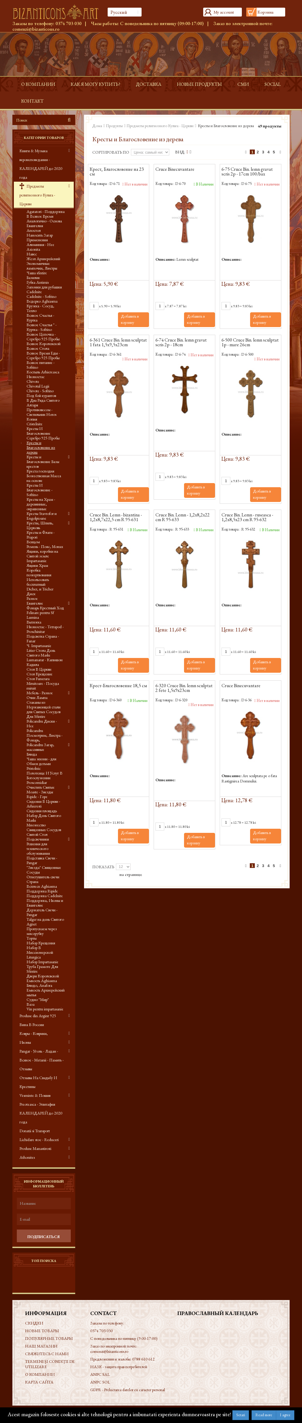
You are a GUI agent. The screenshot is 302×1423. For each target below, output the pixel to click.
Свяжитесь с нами (46, 1353)
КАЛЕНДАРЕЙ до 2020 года (40, 1117)
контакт (32, 101)
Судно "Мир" (38, 999)
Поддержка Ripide (42, 891)
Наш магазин (41, 1346)
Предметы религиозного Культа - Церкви (37, 194)
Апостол (34, 230)
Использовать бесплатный (38, 582)
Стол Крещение (39, 674)
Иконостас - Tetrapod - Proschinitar (45, 629)
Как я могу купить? (95, 84)
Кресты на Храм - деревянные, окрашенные (41, 504)
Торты (32, 938)
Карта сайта (39, 1382)
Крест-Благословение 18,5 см (118, 686)
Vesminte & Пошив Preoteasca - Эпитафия (37, 1100)
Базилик (33, 277)
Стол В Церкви (39, 669)
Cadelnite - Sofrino (41, 296)
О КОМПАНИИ (38, 84)
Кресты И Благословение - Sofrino (39, 490)
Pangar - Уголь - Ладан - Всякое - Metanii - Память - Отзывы (41, 1059)
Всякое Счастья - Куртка (40, 317)
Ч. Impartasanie (39, 645)
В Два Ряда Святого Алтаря (43, 402)
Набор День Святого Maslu (44, 818)
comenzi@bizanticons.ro (36, 29)
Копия (32, 419)
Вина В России (31, 1024)
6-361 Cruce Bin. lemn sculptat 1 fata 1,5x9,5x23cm (118, 343)
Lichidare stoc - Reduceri (39, 1139)
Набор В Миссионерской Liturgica (40, 952)
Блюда (32, 754)
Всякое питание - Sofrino (41, 365)
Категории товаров (44, 137)
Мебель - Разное (40, 692)
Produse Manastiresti (35, 1148)
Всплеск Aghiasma (42, 886)
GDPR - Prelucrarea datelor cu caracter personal (127, 1389)
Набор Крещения (41, 943)
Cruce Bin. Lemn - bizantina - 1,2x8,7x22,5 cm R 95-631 (116, 518)
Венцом (33, 541)
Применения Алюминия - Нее (40, 242)
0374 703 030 (68, 23)
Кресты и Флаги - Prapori (41, 534)
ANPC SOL (100, 1382)
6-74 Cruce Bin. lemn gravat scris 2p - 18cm (181, 343)
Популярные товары (49, 1338)
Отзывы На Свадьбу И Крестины (38, 1082)
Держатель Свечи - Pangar (42, 912)
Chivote (33, 381)
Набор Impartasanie (42, 961)
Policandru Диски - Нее (42, 723)
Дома (97, 125)
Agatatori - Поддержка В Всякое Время (46, 214)
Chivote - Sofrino (40, 390)
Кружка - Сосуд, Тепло (40, 308)
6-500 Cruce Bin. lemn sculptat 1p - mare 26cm (250, 343)
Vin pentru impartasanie (45, 1009)
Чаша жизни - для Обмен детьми (41, 761)
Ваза (31, 1004)
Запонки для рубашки (44, 287)
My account (224, 12)
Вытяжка (34, 622)
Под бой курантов (41, 395)
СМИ (243, 84)
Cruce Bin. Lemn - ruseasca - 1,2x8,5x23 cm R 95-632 (247, 518)
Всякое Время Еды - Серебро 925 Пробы (43, 355)
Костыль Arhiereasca (43, 372)
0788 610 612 (143, 1359)
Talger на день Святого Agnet (45, 921)
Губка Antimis (38, 282)
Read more (263, 1414)
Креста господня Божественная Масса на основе (44, 476)
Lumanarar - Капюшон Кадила (45, 662)
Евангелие (35, 603)
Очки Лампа (37, 697)
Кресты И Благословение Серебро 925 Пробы (43, 433)
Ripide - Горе (37, 796)
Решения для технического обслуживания (38, 848)
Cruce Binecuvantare (174, 169)
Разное (32, 598)
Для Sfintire (36, 716)
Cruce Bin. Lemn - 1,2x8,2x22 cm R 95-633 (182, 518)
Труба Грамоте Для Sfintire (42, 969)
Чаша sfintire (37, 272)
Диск (31, 593)
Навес (32, 254)
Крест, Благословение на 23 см (117, 172)
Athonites (27, 1157)
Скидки (34, 1323)
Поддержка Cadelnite (45, 895)
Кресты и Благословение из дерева (41, 447)
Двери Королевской (43, 976)
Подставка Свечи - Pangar (42, 860)
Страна (32, 881)
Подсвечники (38, 839)
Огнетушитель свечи (43, 876)
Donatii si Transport (34, 1130)
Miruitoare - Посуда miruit (43, 685)
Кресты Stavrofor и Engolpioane (42, 516)
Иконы (25, 1042)
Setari (240, 1414)
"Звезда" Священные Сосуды (44, 869)
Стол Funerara (38, 678)
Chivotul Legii (38, 386)
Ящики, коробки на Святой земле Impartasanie (42, 556)
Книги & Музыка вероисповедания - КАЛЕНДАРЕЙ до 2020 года (40, 164)
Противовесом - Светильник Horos (41, 412)
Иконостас (36, 376)
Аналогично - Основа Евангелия (44, 223)
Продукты (114, 125)
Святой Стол (37, 834)
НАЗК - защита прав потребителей (118, 1366)
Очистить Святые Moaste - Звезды (41, 789)
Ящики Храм (37, 565)
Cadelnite (34, 291)
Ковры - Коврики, (33, 1033)
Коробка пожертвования (39, 572)
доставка (148, 84)
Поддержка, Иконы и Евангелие (45, 902)
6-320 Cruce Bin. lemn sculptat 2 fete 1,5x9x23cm (184, 688)
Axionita (33, 249)
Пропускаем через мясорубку (42, 931)
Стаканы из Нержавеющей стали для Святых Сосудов (43, 707)
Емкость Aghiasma (42, 980)
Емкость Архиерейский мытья (46, 992)
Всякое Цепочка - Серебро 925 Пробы (43, 336)
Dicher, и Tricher (40, 589)
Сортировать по (110, 152)
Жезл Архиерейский (43, 258)
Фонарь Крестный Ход (45, 607)
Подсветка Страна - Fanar (43, 638)
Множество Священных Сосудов (44, 827)
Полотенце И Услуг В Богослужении (45, 775)
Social (273, 84)
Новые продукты (199, 84)
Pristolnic (34, 768)
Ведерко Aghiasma (42, 301)
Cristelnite (34, 423)
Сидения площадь (42, 810)
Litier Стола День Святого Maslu (41, 652)
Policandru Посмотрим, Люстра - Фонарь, (45, 735)
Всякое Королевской (43, 343)
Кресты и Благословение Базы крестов (43, 461)
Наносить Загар (40, 235)
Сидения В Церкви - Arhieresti (43, 803)
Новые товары (42, 1330)
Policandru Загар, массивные (40, 747)
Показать (103, 866)
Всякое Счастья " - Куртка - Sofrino (42, 327)
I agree (285, 1414)
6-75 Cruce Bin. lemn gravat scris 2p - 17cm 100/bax (247, 172)
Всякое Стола (38, 348)
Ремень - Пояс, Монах (45, 546)
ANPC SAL (100, 1374)
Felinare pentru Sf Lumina (40, 615)
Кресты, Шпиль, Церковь (40, 525)
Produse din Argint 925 (37, 1015)
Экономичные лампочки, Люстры (42, 265)
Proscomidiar (37, 782)
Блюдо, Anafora (39, 985)
